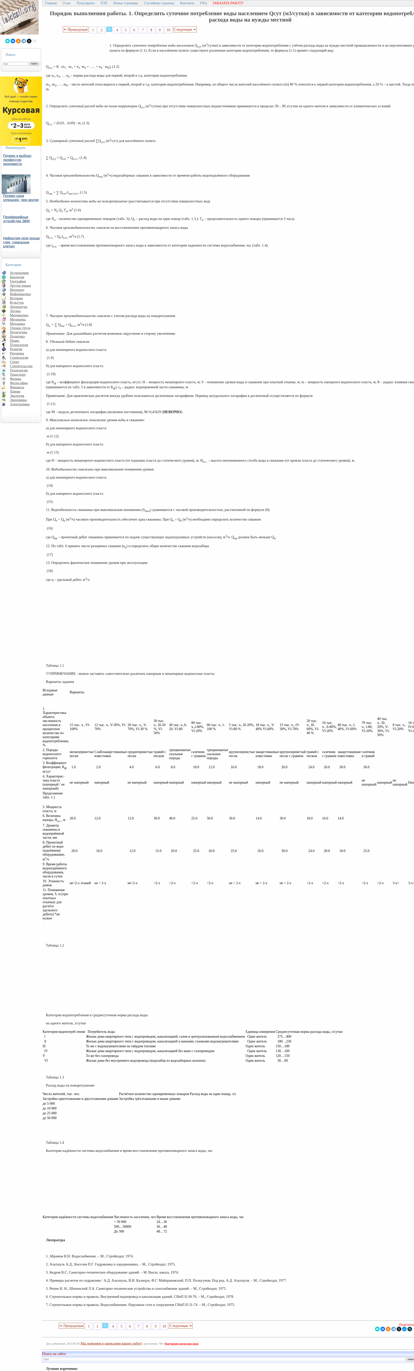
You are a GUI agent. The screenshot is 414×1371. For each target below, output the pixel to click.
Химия (15, 391)
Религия (16, 349)
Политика (17, 336)
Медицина (18, 319)
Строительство (21, 366)
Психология (19, 345)
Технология (19, 370)
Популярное (86, 3)
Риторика (17, 353)
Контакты (187, 3)
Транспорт (18, 374)
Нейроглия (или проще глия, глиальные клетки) (21, 242)
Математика (19, 315)
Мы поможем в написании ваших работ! (111, 1343)
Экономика (18, 400)
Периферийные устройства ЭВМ (16, 219)
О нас (66, 3)
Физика (15, 379)
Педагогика (18, 332)
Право (14, 341)
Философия (19, 383)
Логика (15, 311)
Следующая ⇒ (185, 29)
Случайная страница (159, 3)
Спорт (14, 362)
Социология (19, 358)
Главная (51, 3)
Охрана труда (20, 328)
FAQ (203, 3)
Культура (17, 302)
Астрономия (19, 273)
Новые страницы (125, 3)
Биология (17, 277)
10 (168, 30)
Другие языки (20, 285)
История (16, 298)
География (18, 281)
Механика (17, 324)
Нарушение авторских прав (181, 1343)
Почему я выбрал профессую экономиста (17, 160)
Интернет (17, 290)
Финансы (17, 387)
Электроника (20, 404)
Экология (17, 396)
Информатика (20, 294)
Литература (18, 307)
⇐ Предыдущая (76, 29)
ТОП (104, 3)
